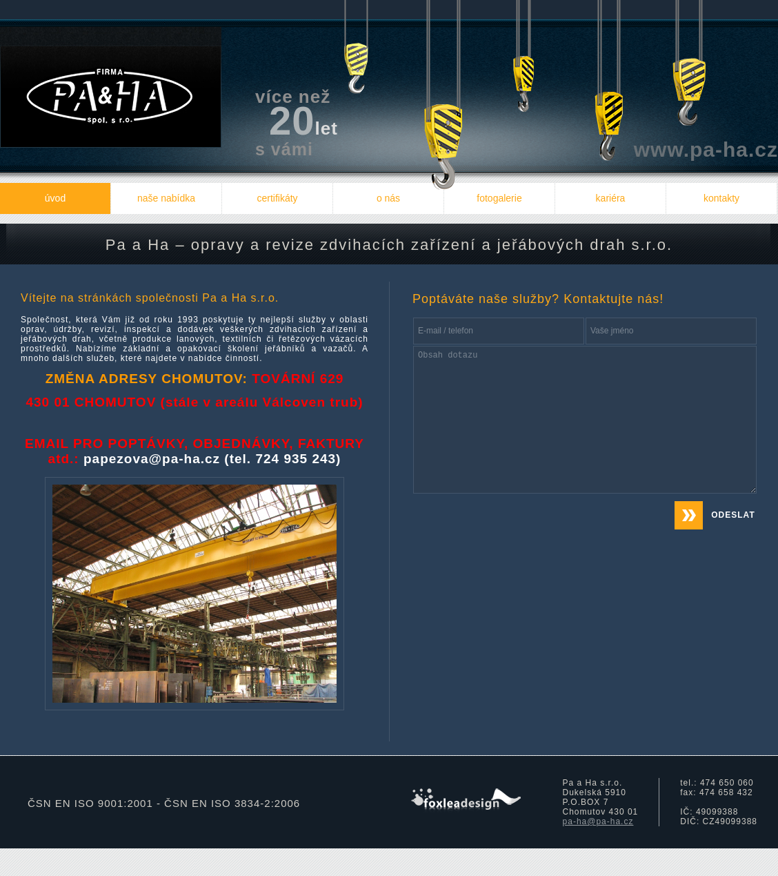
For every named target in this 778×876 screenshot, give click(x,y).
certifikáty (277, 198)
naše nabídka (166, 198)
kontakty (721, 198)
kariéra (611, 198)
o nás (388, 198)
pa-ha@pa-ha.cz (598, 821)
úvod (55, 198)
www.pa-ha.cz (706, 149)
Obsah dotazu (585, 420)
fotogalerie (499, 198)
